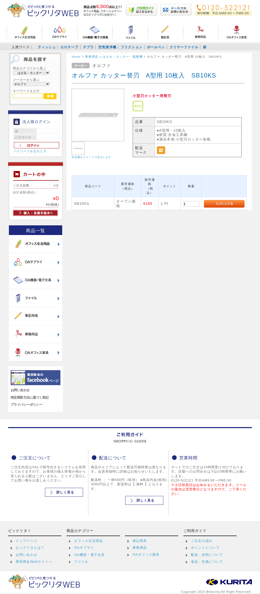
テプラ (88, 47)
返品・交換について (207, 562)
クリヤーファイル (184, 47)
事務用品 (140, 548)
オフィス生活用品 (88, 541)
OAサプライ (84, 548)
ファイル (81, 562)
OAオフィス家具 (146, 554)
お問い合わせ (20, 390)
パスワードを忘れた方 (30, 151)
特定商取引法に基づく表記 (29, 397)
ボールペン (156, 47)
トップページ (26, 541)
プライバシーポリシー (26, 405)
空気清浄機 (107, 47)
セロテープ (69, 47)
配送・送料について (207, 555)
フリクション (131, 47)
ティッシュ (47, 47)
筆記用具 (140, 541)
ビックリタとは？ (30, 548)
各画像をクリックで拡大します (91, 157)
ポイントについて (205, 548)
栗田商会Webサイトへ (34, 562)
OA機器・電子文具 (89, 555)
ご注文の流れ (202, 541)
